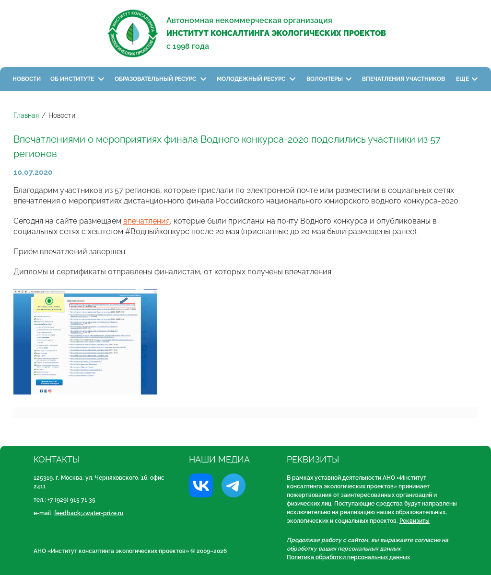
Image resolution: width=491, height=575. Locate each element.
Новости (26, 79)
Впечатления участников (404, 79)
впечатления (146, 220)
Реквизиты (414, 521)
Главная (26, 115)
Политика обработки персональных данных (348, 557)
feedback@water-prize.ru (88, 513)
